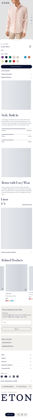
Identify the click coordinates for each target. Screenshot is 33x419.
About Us (16, 361)
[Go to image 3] (31, 20)
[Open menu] (25, 414)
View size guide (5, 70)
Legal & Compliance (16, 365)
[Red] (14, 61)
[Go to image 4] (31, 23)
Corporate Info (16, 368)
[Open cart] (22, 414)
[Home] (16, 397)
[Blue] (6, 57)
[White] (21, 57)
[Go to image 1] (31, 14)
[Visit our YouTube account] (6, 376)
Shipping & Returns (16, 77)
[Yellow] (2, 61)
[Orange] (29, 57)
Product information (16, 74)
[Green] (10, 57)
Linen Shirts (5, 44)
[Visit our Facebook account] (18, 377)
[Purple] (2, 57)
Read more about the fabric (16, 252)
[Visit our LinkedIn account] (14, 377)
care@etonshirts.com (7, 346)
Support (16, 358)
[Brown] (17, 57)
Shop (16, 355)
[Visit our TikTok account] (10, 377)
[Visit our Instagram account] (2, 377)
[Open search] (18, 414)
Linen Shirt (8, 293)
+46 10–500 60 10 (6, 342)
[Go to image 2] (31, 17)
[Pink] (14, 57)
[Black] (6, 61)
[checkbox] (30, 47)
